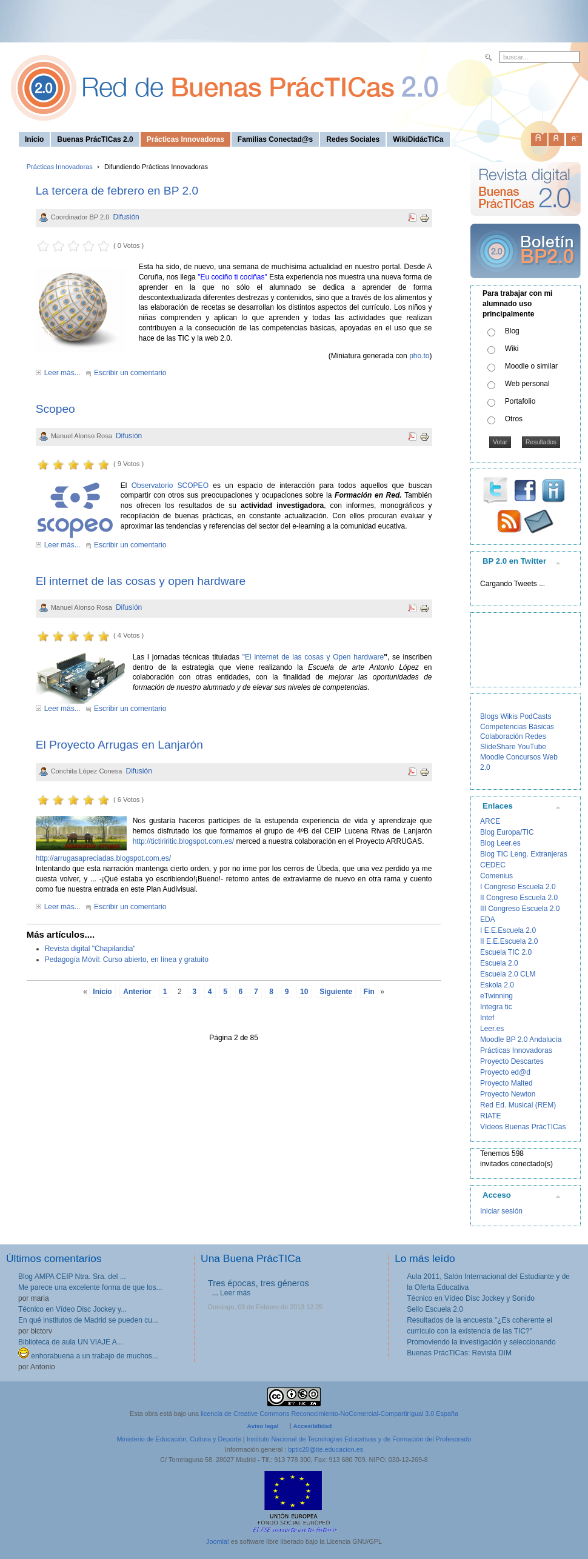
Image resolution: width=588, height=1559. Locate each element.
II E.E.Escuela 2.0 (509, 941)
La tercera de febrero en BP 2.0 (117, 190)
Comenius (496, 876)
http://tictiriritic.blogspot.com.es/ (183, 841)
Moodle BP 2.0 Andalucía (521, 1039)
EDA (487, 919)
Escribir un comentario (130, 373)
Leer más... (62, 373)
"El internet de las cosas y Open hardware (313, 657)
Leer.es (492, 1028)
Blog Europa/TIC (507, 832)
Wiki (512, 348)
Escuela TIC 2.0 (506, 952)
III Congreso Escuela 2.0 (520, 908)
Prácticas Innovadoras (60, 166)
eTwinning (496, 996)
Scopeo (55, 408)
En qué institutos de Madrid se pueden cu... (88, 1320)
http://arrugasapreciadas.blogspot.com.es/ (103, 858)
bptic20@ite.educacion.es (325, 1449)
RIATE (490, 1116)
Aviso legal (263, 1426)
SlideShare (498, 747)
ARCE (490, 821)
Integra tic (496, 1007)
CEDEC (493, 865)
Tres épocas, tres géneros (258, 1283)
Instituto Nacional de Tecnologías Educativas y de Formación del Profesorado (359, 1439)
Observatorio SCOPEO (170, 485)
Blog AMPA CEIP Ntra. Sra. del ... (72, 1276)
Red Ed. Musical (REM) (518, 1105)
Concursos (523, 757)
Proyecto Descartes (512, 1061)
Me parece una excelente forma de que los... (90, 1287)
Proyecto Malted (506, 1083)
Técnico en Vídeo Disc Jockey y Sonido (471, 1298)
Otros (514, 419)
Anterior (137, 991)
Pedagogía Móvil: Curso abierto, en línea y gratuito (127, 959)
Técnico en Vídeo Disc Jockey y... (72, 1309)
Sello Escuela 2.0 (435, 1309)
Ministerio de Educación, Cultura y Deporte (179, 1439)
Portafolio (520, 401)
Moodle (492, 757)
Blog (512, 331)
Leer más (235, 1293)
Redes (535, 736)
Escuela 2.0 (499, 963)
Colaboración (501, 736)
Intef (487, 1017)
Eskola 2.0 (497, 985)
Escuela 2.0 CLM (507, 974)
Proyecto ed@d (505, 1072)
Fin (369, 991)
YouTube (532, 747)
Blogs (489, 716)
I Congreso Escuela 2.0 (518, 887)
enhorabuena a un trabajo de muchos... (88, 1356)
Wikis (509, 716)
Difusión (126, 217)
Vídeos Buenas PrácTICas (523, 1127)
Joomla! (217, 1541)
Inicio (102, 991)
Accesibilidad (312, 1426)
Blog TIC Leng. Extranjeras (523, 854)
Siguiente (335, 991)
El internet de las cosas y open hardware (141, 581)
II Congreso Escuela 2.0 (519, 897)
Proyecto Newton (507, 1094)
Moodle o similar (531, 366)
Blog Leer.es (500, 843)
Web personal (527, 383)
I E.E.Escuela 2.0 (508, 930)
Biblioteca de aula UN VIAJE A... (70, 1342)
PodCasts (535, 716)
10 (304, 991)
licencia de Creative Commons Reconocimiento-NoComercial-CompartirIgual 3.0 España (329, 1413)
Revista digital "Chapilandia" (90, 948)
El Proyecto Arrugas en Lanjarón (119, 744)
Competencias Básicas (517, 727)
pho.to (419, 356)
